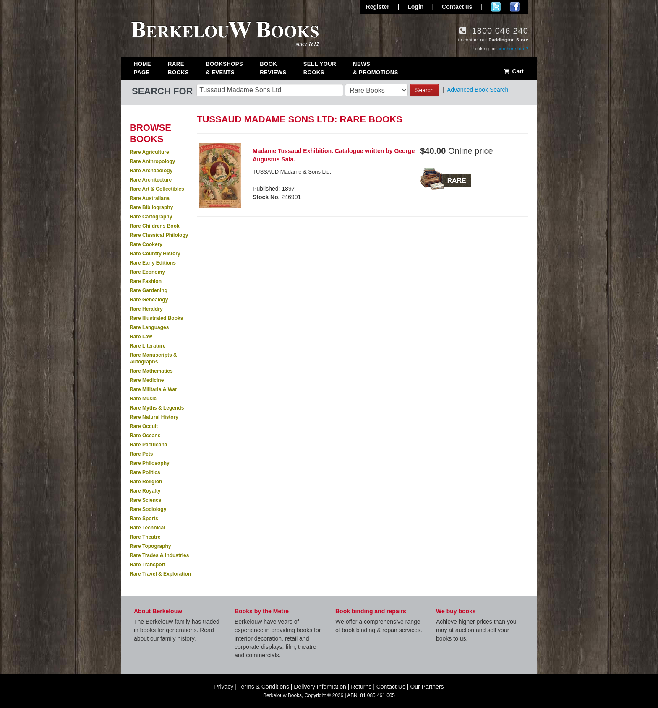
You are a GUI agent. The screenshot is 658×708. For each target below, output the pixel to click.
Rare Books (178, 68)
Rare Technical (147, 528)
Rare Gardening (148, 290)
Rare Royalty (145, 491)
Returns (361, 686)
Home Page (142, 68)
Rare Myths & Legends (157, 408)
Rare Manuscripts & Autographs (153, 358)
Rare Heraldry (146, 309)
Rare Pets (141, 454)
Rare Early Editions (153, 263)
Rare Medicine (147, 380)
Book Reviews (273, 68)
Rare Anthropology (152, 161)
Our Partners (427, 686)
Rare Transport (147, 565)
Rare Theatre (145, 537)
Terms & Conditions (263, 686)
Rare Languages (149, 327)
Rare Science (145, 500)
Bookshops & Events (224, 68)
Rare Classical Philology (159, 235)
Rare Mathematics (151, 371)
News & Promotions (375, 68)
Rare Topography (150, 546)
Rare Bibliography (151, 207)
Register (377, 6)
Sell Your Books (319, 68)
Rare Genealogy (149, 300)
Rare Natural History (154, 417)
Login (415, 6)
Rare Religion (146, 482)
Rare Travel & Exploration (160, 574)
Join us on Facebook (514, 7)
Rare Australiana (150, 198)
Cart (513, 71)
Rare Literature (147, 346)
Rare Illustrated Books (156, 318)
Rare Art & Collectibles (157, 189)
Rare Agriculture (149, 152)
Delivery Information (320, 686)
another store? (512, 48)
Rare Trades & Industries (159, 555)
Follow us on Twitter (496, 7)
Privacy (223, 686)
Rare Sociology (148, 509)
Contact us (457, 6)
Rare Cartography (151, 217)
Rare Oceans (145, 435)
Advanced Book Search (477, 89)
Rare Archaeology (151, 171)
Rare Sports (144, 518)
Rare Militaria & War (153, 389)
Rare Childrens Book (155, 226)
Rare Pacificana (148, 445)
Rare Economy (147, 272)
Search (424, 90)
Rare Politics (145, 472)
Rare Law (141, 337)
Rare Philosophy (150, 463)
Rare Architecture (151, 180)
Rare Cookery (146, 244)
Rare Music (143, 399)
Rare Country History (155, 254)
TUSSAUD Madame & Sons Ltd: (292, 172)
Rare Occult (144, 426)
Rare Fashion (146, 281)
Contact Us (390, 686)
